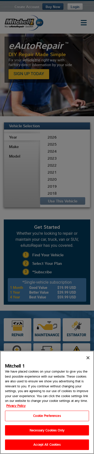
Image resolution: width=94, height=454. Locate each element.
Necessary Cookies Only (47, 430)
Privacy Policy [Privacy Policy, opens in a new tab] (16, 405)
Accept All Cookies (46, 444)
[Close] (87, 357)
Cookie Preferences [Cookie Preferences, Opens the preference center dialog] (47, 415)
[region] (47, 402)
